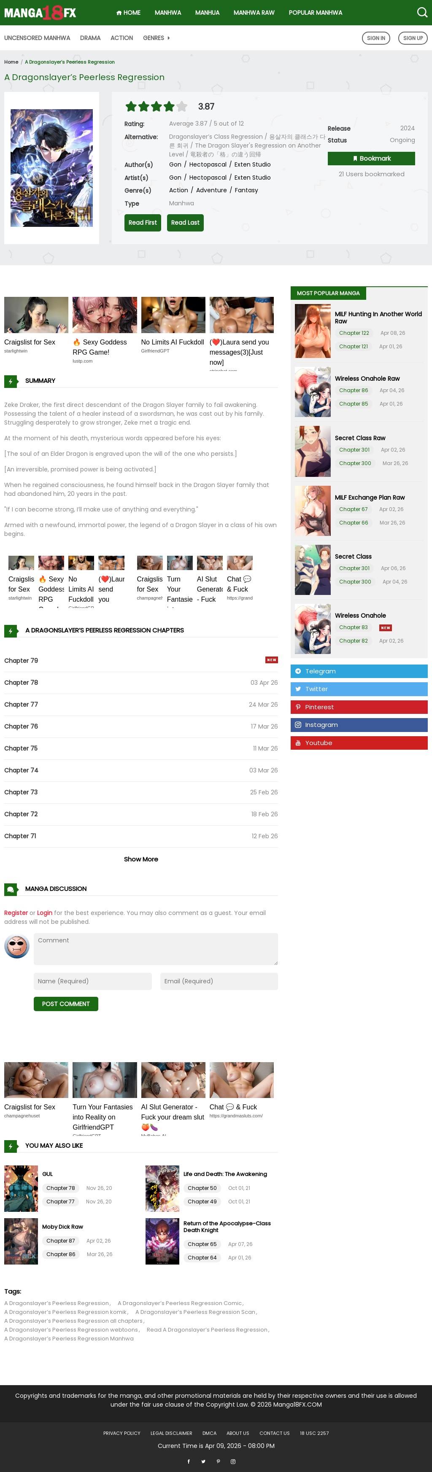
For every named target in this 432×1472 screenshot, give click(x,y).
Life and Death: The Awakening (225, 1174)
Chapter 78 (21, 682)
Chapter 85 (353, 403)
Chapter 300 (355, 463)
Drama (90, 38)
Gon (175, 164)
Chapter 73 (21, 792)
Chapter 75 (21, 748)
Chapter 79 (21, 661)
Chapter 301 (354, 449)
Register (16, 913)
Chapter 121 (353, 346)
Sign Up (413, 38)
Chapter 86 (61, 1254)
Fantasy (245, 190)
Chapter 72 (21, 814)
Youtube (313, 742)
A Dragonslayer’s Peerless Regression (70, 62)
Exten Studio (252, 164)
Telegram (315, 671)
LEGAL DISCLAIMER (171, 1433)
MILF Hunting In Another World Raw (378, 318)
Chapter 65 (202, 1244)
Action (122, 38)
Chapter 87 (60, 1240)
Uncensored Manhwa (37, 38)
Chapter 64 (202, 1257)
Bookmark (371, 158)
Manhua (207, 12)
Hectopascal (207, 164)
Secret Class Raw (360, 438)
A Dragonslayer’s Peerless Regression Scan (195, 1312)
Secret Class (353, 556)
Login (44, 913)
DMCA (209, 1433)
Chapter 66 (353, 522)
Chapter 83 (353, 627)
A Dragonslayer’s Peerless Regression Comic (180, 1303)
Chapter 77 (21, 704)
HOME (128, 12)
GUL (47, 1174)
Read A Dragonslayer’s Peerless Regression (207, 1330)
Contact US (274, 1433)
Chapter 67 (353, 509)
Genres (157, 38)
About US (238, 1433)
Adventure (210, 190)
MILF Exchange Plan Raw (370, 497)
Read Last (185, 222)
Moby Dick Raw (62, 1227)
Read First (143, 222)
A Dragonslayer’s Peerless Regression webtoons (71, 1330)
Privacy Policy (121, 1433)
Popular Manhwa (315, 12)
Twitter (311, 688)
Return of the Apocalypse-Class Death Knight (227, 1226)
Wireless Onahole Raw (367, 378)
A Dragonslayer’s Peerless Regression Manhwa (69, 1339)
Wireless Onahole (360, 615)
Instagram (316, 724)
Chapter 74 (21, 770)
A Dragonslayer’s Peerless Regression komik (65, 1312)
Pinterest (314, 706)
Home (11, 62)
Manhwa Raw (254, 12)
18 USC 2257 (314, 1433)
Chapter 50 (202, 1188)
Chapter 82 (353, 640)
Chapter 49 (202, 1201)
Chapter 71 (20, 836)
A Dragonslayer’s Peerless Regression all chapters (73, 1321)
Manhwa (168, 12)
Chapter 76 (21, 726)
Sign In (376, 38)
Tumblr (311, 760)
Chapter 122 (354, 332)
